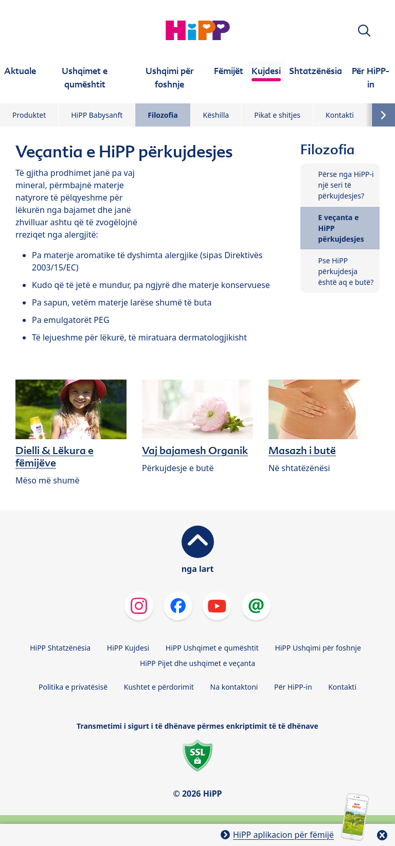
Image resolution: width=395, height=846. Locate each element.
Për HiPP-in (293, 687)
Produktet (29, 115)
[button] (364, 30)
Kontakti (340, 115)
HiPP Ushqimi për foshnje (318, 648)
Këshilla (216, 115)
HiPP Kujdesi (128, 648)
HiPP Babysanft (96, 115)
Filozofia (162, 115)
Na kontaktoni (234, 687)
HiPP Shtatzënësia (60, 648)
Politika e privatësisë (73, 687)
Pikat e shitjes (277, 115)
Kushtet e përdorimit (159, 687)
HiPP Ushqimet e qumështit (212, 648)
